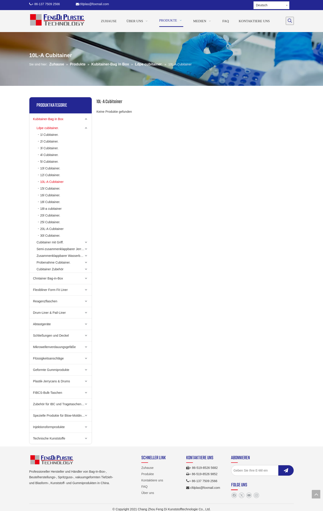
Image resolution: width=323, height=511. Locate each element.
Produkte (147, 474)
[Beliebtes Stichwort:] (290, 21)
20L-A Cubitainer (51, 229)
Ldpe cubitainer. (48, 128)
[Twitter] (241, 495)
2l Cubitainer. (49, 141)
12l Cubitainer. (50, 175)
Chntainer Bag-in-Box (48, 278)
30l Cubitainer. (50, 235)
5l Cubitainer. (49, 161)
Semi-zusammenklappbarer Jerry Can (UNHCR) (64, 249)
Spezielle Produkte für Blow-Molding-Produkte (62, 415)
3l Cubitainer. (49, 148)
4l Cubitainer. (49, 155)
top (316, 494)
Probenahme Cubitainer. (53, 262)
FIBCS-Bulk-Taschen (47, 392)
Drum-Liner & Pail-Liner (49, 312)
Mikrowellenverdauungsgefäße (54, 347)
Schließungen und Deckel (51, 335)
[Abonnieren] (286, 470)
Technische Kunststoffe (49, 438)
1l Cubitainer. (49, 134)
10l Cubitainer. (50, 168)
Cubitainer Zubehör (50, 269)
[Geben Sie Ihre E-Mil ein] (259, 470)
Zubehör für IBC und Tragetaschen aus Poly (62, 404)
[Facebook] (234, 495)
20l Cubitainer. (50, 215)
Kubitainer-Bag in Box (48, 119)
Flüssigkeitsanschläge (48, 358)
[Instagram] (256, 495)
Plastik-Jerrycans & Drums (51, 381)
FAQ (144, 486)
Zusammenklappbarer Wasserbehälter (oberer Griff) (64, 256)
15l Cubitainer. (50, 188)
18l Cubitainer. (50, 202)
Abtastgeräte (42, 324)
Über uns (147, 493)
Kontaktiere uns (152, 480)
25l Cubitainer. (50, 222)
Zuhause (147, 468)
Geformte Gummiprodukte (51, 370)
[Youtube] (249, 495)
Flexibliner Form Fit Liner (50, 290)
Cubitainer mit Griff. (50, 242)
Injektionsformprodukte (49, 427)
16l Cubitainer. (50, 195)
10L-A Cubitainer (51, 182)
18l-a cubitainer (51, 208)
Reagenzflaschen (45, 301)
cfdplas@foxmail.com (92, 4)
